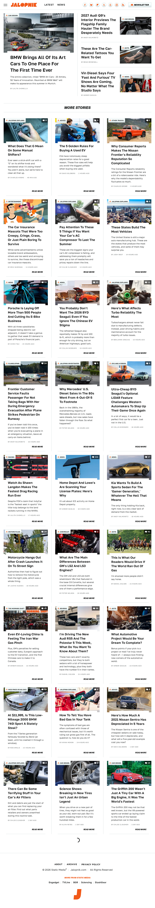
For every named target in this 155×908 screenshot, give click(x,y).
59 (45, 689)
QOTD (127, 48)
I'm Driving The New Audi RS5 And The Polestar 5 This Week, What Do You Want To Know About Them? (75, 642)
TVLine (66, 882)
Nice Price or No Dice (17, 689)
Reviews (63, 608)
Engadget (54, 882)
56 (97, 608)
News (61, 4)
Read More (37, 191)
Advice (63, 120)
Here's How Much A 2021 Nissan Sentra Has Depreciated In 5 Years (128, 720)
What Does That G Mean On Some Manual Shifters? (25, 150)
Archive (72, 864)
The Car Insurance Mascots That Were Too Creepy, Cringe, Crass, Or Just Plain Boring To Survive (25, 235)
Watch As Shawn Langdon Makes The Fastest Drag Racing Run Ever (23, 489)
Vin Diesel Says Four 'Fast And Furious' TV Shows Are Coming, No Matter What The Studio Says (98, 81)
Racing (11, 457)
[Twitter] (104, 5)
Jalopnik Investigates (69, 363)
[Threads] (110, 5)
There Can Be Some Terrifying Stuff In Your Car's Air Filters (24, 793)
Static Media (58, 869)
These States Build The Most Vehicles (128, 229)
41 (149, 532)
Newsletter (140, 4)
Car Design (13, 15)
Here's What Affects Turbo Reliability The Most (126, 312)
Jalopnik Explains (16, 120)
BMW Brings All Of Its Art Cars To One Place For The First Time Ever (38, 64)
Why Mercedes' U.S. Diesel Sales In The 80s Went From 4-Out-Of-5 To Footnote (76, 395)
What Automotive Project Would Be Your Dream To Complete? (127, 638)
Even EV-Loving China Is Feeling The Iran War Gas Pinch (25, 638)
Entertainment (14, 201)
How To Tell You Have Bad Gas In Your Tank (75, 717)
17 (149, 457)
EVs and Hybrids (119, 363)
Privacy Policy (91, 864)
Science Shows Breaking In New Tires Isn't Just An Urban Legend (75, 795)
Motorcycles (14, 532)
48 (149, 608)
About (58, 864)
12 (149, 282)
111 (96, 457)
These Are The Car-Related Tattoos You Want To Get (97, 53)
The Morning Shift (16, 608)
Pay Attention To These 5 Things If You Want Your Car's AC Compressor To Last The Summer (77, 235)
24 (45, 363)
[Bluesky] (91, 5)
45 (45, 608)
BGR (75, 882)
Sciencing (86, 882)
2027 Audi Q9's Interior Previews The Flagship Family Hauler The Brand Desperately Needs (98, 24)
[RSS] (123, 5)
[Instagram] (116, 5)
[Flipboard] (97, 5)
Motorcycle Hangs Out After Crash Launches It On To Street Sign (25, 562)
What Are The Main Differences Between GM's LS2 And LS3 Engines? (74, 564)
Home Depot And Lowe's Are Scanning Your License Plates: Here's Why (77, 489)
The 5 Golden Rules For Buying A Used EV (76, 148)
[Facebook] (85, 5)
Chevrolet (64, 532)
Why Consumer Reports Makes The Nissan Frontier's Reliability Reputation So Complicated (128, 154)
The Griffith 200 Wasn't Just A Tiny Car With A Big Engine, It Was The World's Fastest (128, 795)
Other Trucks (118, 120)
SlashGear (100, 882)
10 (149, 763)
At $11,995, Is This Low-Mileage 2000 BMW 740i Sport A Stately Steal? (25, 721)
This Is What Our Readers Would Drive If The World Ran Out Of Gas (128, 564)
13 (45, 282)
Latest (49, 4)
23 (97, 282)
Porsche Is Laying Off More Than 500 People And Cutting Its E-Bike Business (24, 314)
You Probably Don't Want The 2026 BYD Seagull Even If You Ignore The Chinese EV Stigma (76, 316)
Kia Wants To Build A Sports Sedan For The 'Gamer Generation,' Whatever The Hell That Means (129, 491)
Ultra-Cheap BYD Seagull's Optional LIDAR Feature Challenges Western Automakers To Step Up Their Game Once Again (128, 399)
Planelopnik (13, 363)
